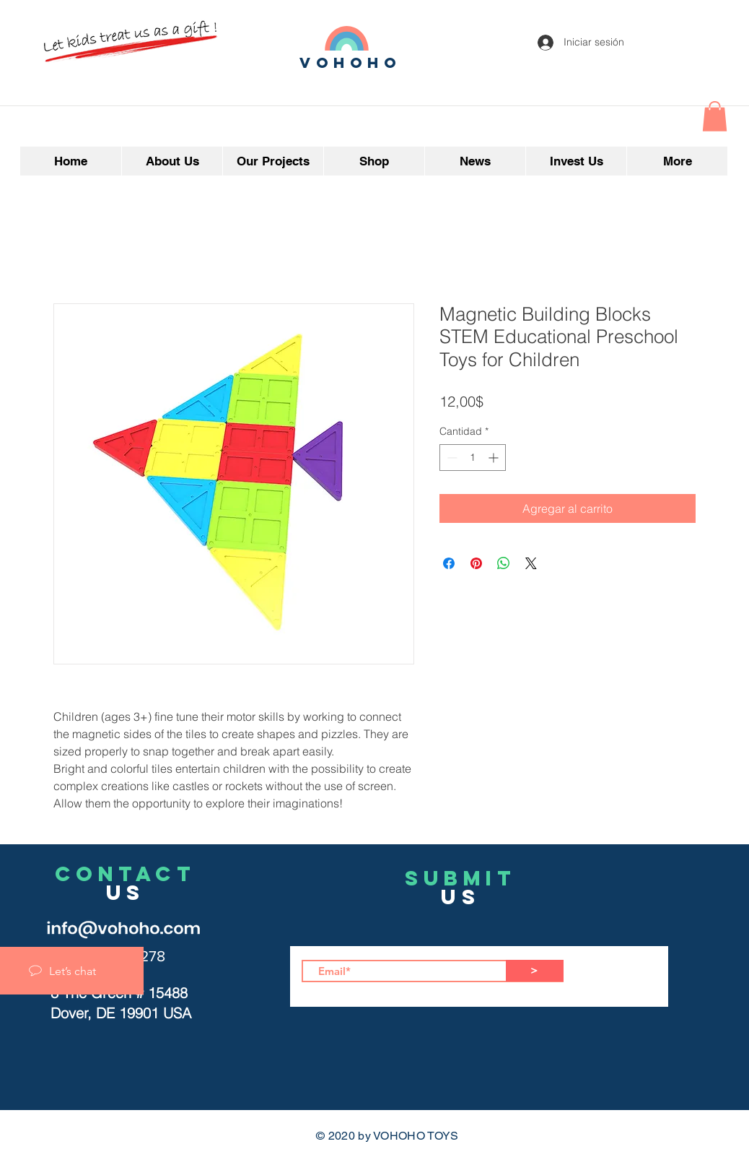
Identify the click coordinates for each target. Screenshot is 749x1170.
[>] (535, 971)
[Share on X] (531, 563)
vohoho (350, 62)
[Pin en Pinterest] (476, 563)
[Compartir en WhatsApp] (503, 563)
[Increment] (495, 457)
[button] (714, 116)
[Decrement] (451, 457)
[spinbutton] (473, 457)
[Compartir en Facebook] (448, 563)
